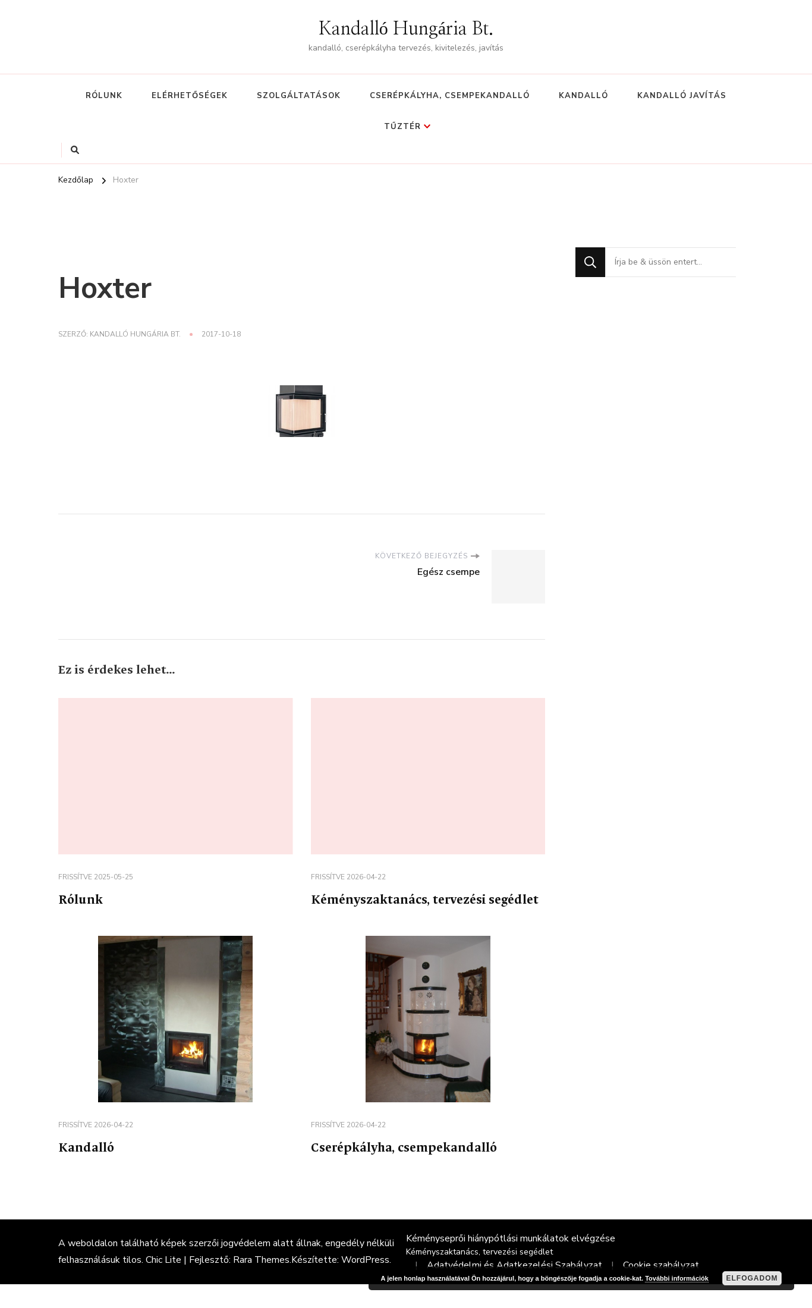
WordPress (365, 1283)
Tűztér (402, 126)
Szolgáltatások (299, 95)
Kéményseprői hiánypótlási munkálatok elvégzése (510, 1262)
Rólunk (104, 95)
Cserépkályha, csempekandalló (450, 95)
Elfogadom (752, 1278)
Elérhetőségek (190, 95)
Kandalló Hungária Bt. (406, 29)
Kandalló (583, 95)
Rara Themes (261, 1283)
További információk (677, 1278)
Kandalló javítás (681, 95)
